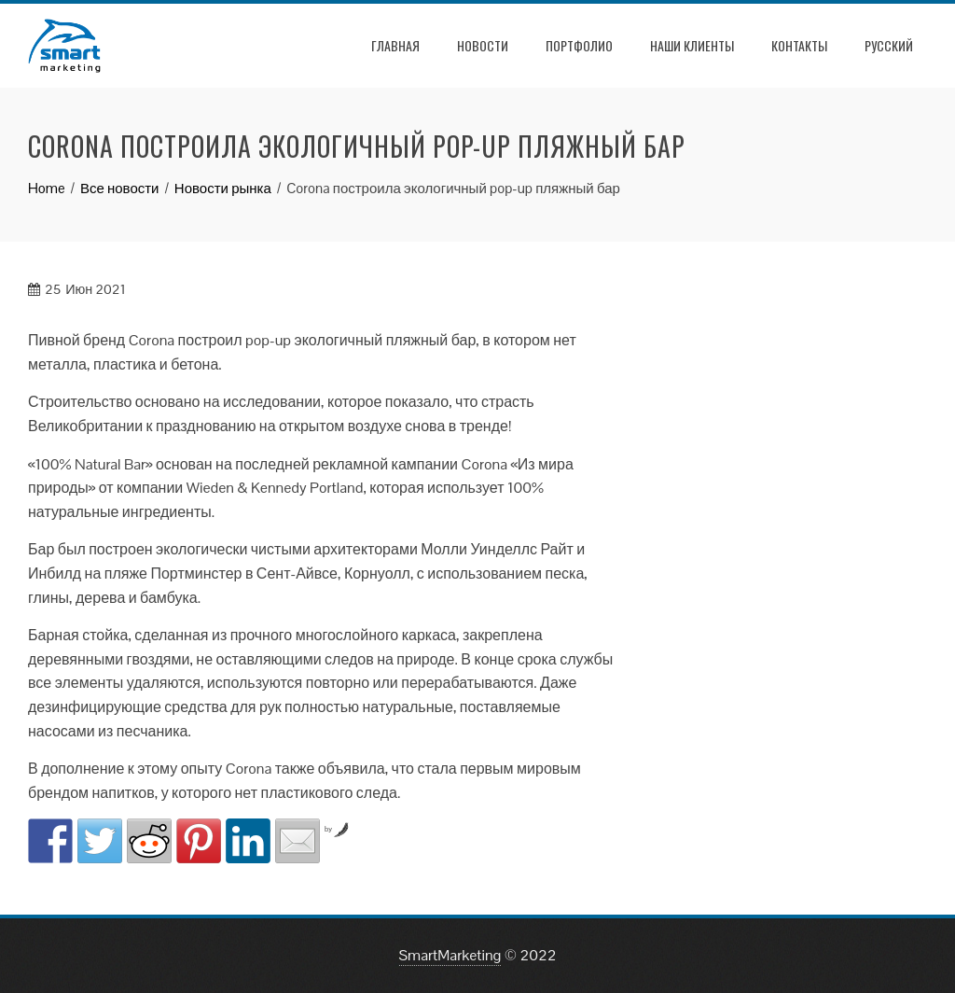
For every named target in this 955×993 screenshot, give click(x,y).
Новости (482, 45)
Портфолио (579, 45)
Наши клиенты (692, 45)
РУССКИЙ (889, 45)
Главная (395, 45)
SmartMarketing (450, 955)
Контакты (799, 45)
